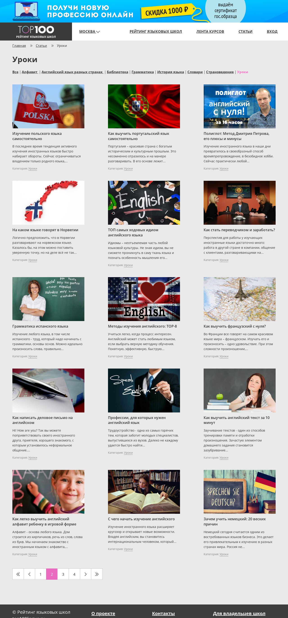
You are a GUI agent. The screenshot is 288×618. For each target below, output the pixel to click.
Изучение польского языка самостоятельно (37, 136)
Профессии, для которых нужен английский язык (137, 420)
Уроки (242, 72)
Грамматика (143, 72)
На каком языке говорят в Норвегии (45, 229)
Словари (195, 72)
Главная (19, 45)
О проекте (103, 613)
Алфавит (30, 72)
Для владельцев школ (239, 613)
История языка (170, 72)
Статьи (245, 31)
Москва (89, 31)
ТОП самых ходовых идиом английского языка (133, 232)
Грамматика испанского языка (40, 326)
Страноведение (220, 72)
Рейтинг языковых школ (156, 31)
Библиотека (117, 72)
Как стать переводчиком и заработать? (239, 229)
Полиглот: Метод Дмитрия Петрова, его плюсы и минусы (236, 136)
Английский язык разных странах (73, 72)
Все (15, 72)
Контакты (163, 613)
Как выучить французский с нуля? (235, 326)
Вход (272, 31)
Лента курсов (210, 31)
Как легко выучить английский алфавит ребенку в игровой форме (44, 521)
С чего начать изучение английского (141, 518)
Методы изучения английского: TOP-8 (142, 326)
